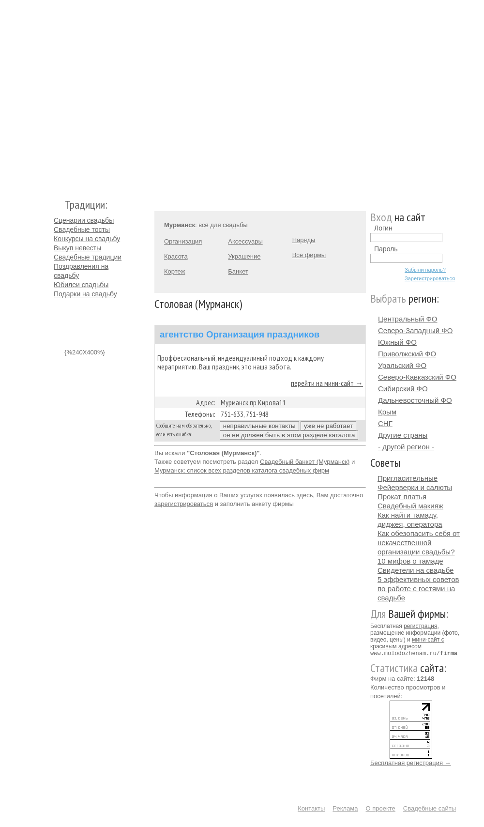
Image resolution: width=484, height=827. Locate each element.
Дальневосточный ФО (415, 400)
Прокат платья (402, 496)
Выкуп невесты (77, 248)
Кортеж (174, 271)
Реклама (345, 808)
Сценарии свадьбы (84, 220)
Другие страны (402, 435)
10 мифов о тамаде (410, 561)
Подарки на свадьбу (85, 294)
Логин (383, 228)
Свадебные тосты (82, 229)
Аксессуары (245, 241)
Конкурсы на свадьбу (87, 239)
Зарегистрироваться (430, 278)
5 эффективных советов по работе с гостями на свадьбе (418, 588)
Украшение (244, 256)
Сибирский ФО (403, 388)
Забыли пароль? (425, 270)
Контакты (311, 808)
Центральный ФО (408, 319)
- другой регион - (406, 447)
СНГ (385, 423)
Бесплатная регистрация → (410, 762)
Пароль (386, 249)
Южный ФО (397, 342)
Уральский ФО (402, 365)
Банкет (238, 271)
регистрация (420, 626)
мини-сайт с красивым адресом (407, 643)
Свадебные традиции (87, 257)
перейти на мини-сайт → (327, 383)
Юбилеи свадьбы (81, 285)
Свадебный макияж (410, 506)
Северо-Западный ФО (415, 330)
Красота (176, 256)
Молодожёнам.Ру (57, 94)
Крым (387, 412)
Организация (183, 241)
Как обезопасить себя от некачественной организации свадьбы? (419, 542)
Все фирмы (309, 255)
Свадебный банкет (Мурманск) (304, 461)
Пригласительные (408, 478)
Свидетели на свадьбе (416, 570)
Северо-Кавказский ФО (417, 377)
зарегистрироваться (183, 503)
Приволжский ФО (407, 354)
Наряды (304, 240)
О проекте (380, 808)
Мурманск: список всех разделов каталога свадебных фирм (241, 470)
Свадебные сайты (429, 808)
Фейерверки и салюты (415, 487)
